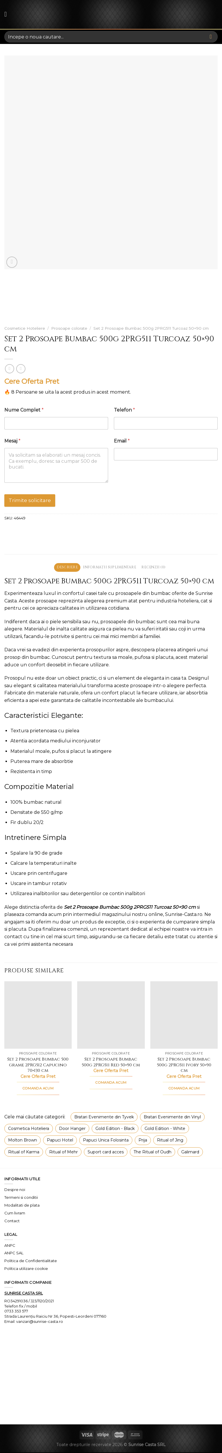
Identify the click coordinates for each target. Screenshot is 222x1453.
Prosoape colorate (69, 328)
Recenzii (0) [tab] (156, 567)
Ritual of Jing (170, 1140)
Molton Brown (22, 1140)
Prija (142, 1140)
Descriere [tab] (64, 567)
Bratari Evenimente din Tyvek (104, 1117)
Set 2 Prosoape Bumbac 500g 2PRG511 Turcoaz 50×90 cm (151, 328)
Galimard (190, 1152)
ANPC (9, 1245)
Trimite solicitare (30, 500)
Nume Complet (24, 410)
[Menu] (7, 14)
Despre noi (14, 1190)
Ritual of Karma (23, 1152)
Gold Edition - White (165, 1128)
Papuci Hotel (60, 1140)
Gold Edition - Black (115, 1128)
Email (122, 441)
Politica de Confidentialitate (30, 1261)
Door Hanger (72, 1128)
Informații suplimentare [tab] (109, 567)
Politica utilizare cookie (26, 1269)
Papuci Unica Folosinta (106, 1140)
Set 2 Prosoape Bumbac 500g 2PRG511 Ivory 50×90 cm (184, 1065)
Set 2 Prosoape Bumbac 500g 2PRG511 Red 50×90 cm (111, 1062)
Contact (12, 1221)
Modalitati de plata (22, 1205)
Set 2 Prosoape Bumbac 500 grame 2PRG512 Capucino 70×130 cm (38, 1065)
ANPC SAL (13, 1253)
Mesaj (12, 441)
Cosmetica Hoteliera (28, 1128)
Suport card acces (106, 1152)
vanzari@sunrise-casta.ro (39, 1321)
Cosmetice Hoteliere (24, 328)
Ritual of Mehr (63, 1152)
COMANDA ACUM (38, 1089)
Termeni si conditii (21, 1198)
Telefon (124, 410)
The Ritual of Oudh (152, 1152)
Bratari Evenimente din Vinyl (172, 1117)
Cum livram (14, 1213)
